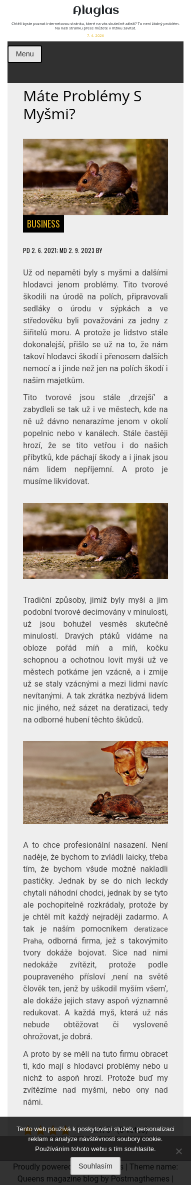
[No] (179, 1151)
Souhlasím (95, 1166)
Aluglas (95, 10)
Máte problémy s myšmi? (82, 105)
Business (43, 223)
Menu (25, 54)
